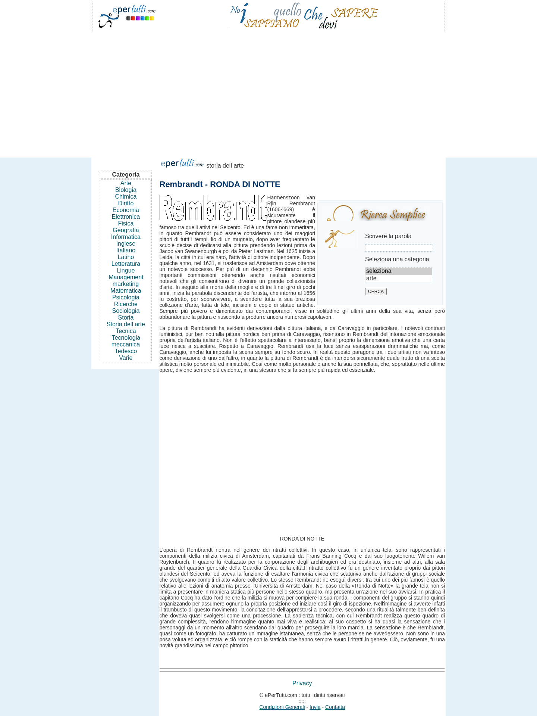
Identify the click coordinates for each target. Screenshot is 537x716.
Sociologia (126, 311)
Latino (126, 257)
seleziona (398, 271)
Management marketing (126, 280)
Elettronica (126, 217)
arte (398, 279)
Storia (126, 317)
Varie (125, 358)
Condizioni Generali (282, 707)
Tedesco (126, 351)
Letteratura (126, 264)
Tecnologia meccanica (126, 341)
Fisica (126, 223)
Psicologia (125, 297)
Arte (125, 183)
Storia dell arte (126, 324)
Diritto (126, 203)
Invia (315, 707)
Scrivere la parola (388, 236)
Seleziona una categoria (397, 259)
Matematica (125, 290)
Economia (126, 210)
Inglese (126, 243)
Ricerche (126, 304)
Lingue (126, 270)
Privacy (302, 683)
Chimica (126, 196)
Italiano (126, 250)
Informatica (126, 237)
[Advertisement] (268, 91)
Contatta (335, 707)
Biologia (125, 190)
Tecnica (126, 331)
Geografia (126, 230)
